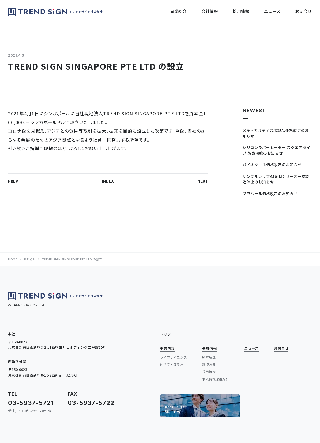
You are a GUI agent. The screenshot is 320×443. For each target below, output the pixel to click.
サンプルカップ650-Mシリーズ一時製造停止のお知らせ (276, 179)
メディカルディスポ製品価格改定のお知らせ (276, 133)
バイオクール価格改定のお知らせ (272, 164)
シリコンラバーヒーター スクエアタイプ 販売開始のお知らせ (276, 150)
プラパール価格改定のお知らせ (270, 193)
